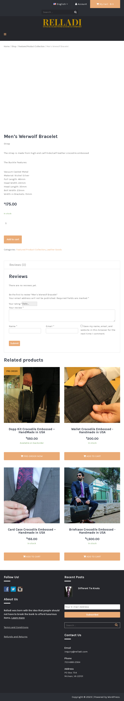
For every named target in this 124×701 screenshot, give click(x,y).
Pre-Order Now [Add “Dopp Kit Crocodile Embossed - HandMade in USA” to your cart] (32, 456)
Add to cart (13, 239)
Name (13, 326)
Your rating (15, 303)
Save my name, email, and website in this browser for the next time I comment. (98, 330)
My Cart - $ (105, 4)
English (59, 4)
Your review (16, 307)
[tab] (17, 265)
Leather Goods (54, 249)
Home (7, 46)
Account (81, 4)
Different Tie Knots (89, 588)
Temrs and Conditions (16, 627)
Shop (13, 46)
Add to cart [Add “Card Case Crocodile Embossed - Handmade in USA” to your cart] (31, 556)
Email (50, 326)
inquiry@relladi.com (76, 651)
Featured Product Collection (31, 46)
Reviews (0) (17, 265)
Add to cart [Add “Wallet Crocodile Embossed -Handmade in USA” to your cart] (92, 456)
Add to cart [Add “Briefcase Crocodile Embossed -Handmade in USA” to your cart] (92, 556)
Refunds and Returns (15, 636)
